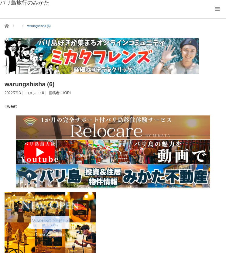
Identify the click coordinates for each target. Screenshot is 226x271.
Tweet (11, 106)
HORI (66, 93)
